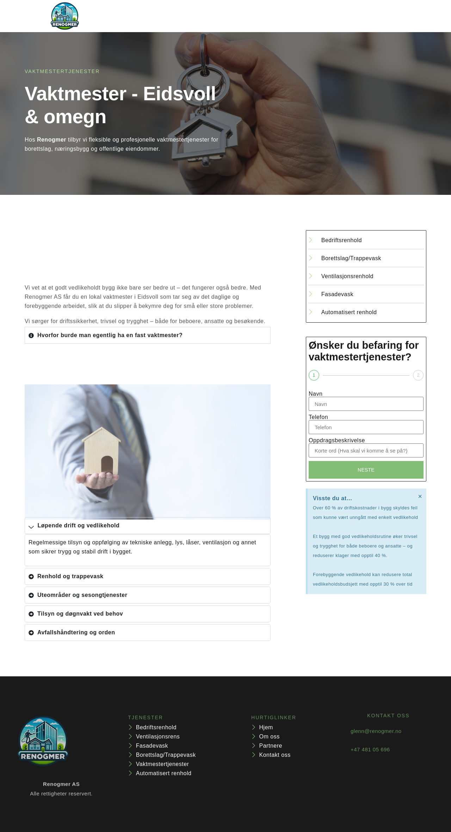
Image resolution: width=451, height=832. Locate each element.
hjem (145, 16)
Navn (315, 394)
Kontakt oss (295, 16)
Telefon (318, 417)
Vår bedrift (242, 16)
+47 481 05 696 (370, 756)
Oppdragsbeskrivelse (337, 440)
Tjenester (186, 16)
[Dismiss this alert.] (419, 498)
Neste (366, 470)
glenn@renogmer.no (376, 738)
